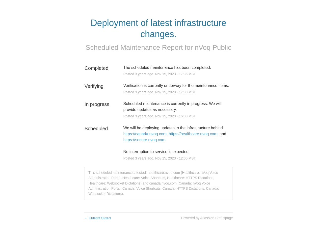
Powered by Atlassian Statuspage (207, 218)
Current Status (97, 218)
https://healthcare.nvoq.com (193, 134)
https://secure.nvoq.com (144, 140)
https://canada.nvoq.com (144, 134)
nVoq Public (213, 47)
